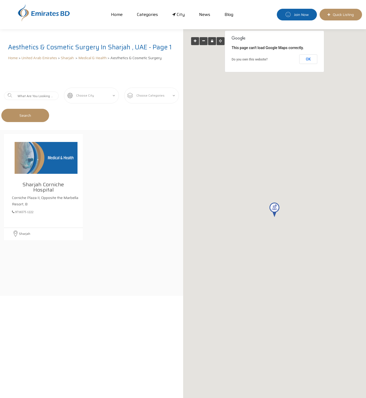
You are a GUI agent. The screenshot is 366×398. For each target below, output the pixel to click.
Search (25, 115)
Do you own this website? (250, 59)
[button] (274, 210)
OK (308, 59)
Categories (147, 14)
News (204, 14)
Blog (229, 14)
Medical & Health (92, 58)
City (178, 14)
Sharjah (68, 58)
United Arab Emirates (39, 58)
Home (117, 14)
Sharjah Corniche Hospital (45, 167)
